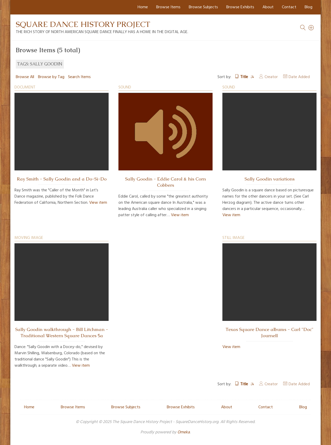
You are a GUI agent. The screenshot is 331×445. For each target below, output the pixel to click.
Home (143, 7)
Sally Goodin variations (270, 179)
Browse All (25, 77)
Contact (289, 7)
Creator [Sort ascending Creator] (271, 77)
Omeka (183, 432)
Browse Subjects (203, 7)
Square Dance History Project (83, 24)
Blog (308, 7)
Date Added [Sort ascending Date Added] (299, 77)
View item (98, 203)
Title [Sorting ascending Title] (244, 77)
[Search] (311, 28)
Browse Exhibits (240, 7)
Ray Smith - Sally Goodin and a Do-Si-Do (62, 179)
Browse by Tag (51, 77)
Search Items (79, 77)
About (268, 7)
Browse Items (168, 7)
